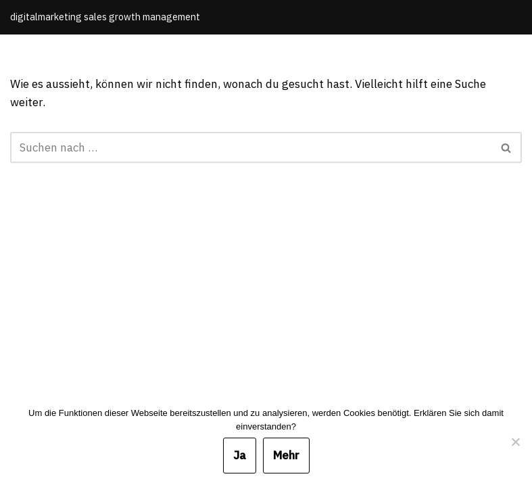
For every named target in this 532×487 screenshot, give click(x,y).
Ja (239, 455)
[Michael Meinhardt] (105, 17)
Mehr (286, 455)
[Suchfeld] (250, 147)
